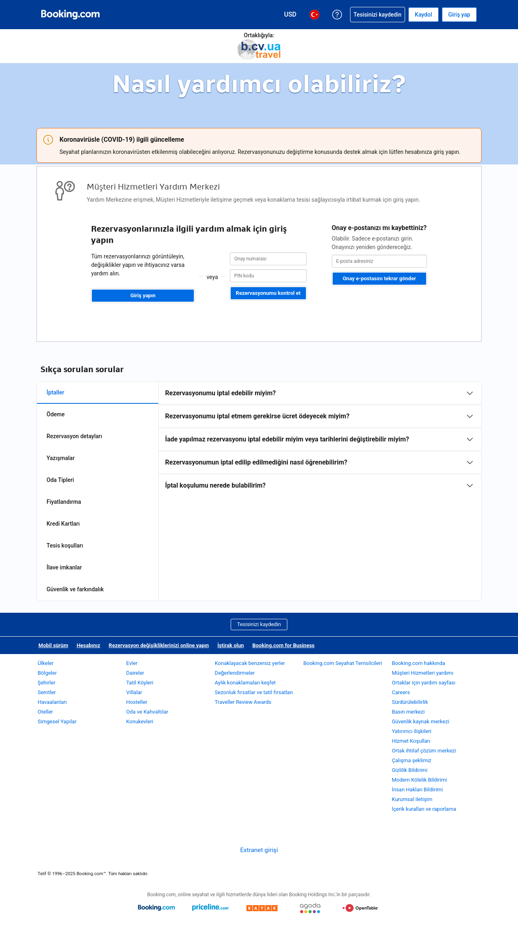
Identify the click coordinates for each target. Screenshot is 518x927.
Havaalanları (52, 702)
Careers (401, 692)
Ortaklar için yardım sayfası (423, 683)
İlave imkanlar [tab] (64, 567)
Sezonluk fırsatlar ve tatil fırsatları (254, 692)
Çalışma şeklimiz (411, 760)
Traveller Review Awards (243, 702)
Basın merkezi (408, 712)
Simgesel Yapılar (57, 721)
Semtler (47, 692)
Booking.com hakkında (418, 663)
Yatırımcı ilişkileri (411, 731)
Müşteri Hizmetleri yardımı (422, 673)
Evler (132, 663)
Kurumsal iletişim (412, 799)
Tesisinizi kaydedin (259, 624)
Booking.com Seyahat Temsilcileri (342, 663)
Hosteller (136, 702)
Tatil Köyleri (139, 683)
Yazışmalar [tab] (60, 458)
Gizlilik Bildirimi (409, 770)
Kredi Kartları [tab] (63, 523)
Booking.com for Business (283, 645)
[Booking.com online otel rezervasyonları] (70, 14)
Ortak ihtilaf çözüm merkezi (424, 751)
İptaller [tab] (55, 392)
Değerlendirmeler (235, 673)
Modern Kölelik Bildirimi (419, 780)
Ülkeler (45, 663)
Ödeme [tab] (56, 414)
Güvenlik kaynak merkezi (420, 721)
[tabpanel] (320, 439)
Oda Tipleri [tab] (60, 480)
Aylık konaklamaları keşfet (245, 683)
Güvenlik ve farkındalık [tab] (75, 589)
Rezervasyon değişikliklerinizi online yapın (159, 645)
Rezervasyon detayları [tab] (74, 436)
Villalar (134, 692)
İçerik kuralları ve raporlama (424, 809)
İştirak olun (230, 645)
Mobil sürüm (53, 645)
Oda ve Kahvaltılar (147, 712)
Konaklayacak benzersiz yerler (250, 663)
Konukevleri (139, 721)
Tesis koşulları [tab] (65, 545)
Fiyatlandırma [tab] (64, 502)
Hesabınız (88, 645)
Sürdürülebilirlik (410, 702)
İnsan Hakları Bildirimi (417, 789)
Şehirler (46, 683)
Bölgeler (47, 673)
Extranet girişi (259, 850)
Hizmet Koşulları (411, 741)
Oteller (45, 712)
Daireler (135, 673)
